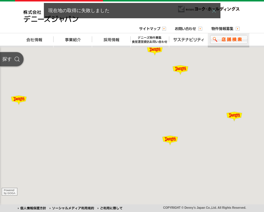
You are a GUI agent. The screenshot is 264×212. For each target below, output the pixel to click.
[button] (214, 11)
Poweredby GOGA (9, 192)
